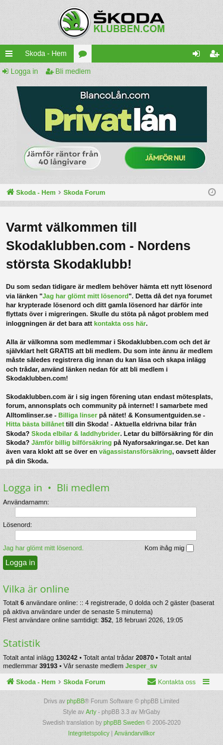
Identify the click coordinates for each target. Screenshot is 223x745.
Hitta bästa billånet (35, 424)
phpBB (75, 701)
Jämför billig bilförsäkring (72, 442)
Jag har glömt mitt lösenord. (43, 547)
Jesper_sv (141, 665)
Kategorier (67, 56)
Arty (91, 712)
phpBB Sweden (124, 722)
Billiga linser (77, 415)
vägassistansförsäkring (135, 451)
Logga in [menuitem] (199, 56)
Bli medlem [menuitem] (217, 56)
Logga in (24, 71)
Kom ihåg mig (169, 548)
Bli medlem (72, 71)
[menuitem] (154, 54)
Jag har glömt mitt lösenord (85, 296)
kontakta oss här (120, 323)
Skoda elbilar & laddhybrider (76, 433)
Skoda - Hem (28, 53)
